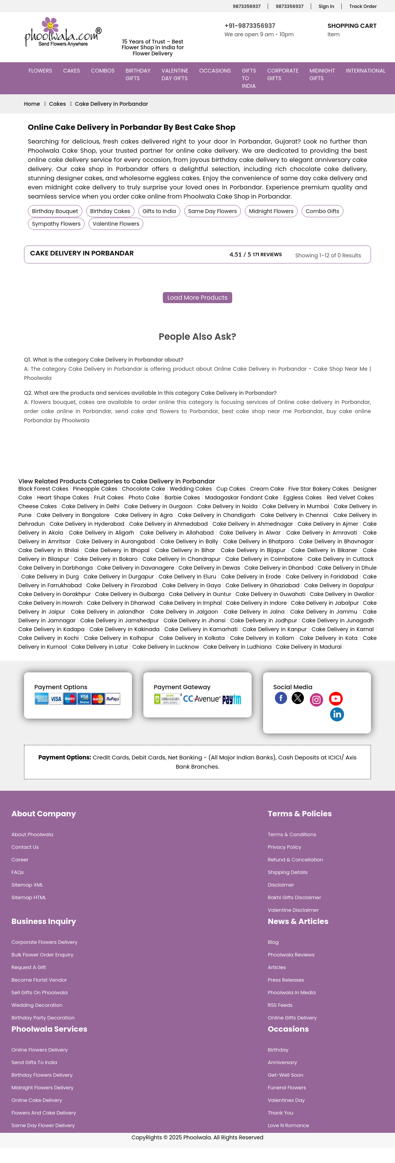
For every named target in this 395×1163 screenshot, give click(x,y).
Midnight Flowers (271, 211)
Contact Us (25, 847)
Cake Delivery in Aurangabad (115, 541)
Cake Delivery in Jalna (254, 611)
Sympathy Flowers (56, 224)
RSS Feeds (280, 1005)
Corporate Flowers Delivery (44, 942)
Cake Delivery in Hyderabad (87, 524)
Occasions (216, 70)
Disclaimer (281, 884)
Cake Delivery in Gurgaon (158, 506)
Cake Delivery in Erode (251, 576)
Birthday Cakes (110, 211)
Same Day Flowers (212, 211)
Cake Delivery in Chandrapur (181, 559)
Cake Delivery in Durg (50, 576)
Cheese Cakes (37, 506)
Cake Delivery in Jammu (323, 611)
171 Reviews (267, 254)
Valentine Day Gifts (175, 74)
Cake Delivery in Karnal (343, 629)
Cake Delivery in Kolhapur (119, 638)
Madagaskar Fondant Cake (241, 497)
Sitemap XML (27, 884)
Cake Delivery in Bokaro (106, 559)
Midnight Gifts (322, 74)
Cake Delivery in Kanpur (274, 629)
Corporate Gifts (283, 74)
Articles (277, 967)
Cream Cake (267, 489)
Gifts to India (250, 78)
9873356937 (246, 6)
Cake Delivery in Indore (256, 603)
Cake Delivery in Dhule (347, 568)
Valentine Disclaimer (293, 910)
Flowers (41, 70)
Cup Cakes (231, 489)
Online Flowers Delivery (39, 1049)
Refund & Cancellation (295, 859)
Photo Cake (143, 497)
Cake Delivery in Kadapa (51, 629)
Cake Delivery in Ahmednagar (252, 524)
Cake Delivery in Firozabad (122, 585)
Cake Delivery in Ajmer (328, 524)
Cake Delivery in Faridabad (322, 576)
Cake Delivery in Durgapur (118, 576)
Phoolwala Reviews (291, 954)
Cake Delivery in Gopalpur (339, 585)
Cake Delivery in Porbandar (111, 104)
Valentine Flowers (116, 224)
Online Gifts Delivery (292, 1017)
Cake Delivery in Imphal (190, 603)
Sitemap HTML (28, 897)
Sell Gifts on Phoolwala (39, 992)
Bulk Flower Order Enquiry (42, 954)
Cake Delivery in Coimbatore (264, 559)
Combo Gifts (322, 211)
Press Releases (286, 980)
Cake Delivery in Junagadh (338, 620)
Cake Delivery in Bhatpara (258, 541)
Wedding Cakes (191, 489)
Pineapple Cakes (95, 489)
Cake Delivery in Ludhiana (237, 647)
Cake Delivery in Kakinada (125, 629)
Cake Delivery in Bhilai (48, 550)
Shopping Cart (352, 25)
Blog (273, 942)
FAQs (17, 872)
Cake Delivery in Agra (144, 515)
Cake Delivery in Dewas (209, 568)
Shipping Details (288, 872)
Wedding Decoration (37, 1005)
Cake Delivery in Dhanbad (278, 568)
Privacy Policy (285, 847)
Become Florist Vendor (39, 980)
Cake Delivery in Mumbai (295, 506)
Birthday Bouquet (55, 211)
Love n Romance (288, 1125)
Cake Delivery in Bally (189, 541)
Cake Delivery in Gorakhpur (54, 594)
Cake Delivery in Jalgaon (184, 611)
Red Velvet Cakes (350, 497)
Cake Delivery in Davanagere (135, 568)
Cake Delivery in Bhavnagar (336, 541)
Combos (104, 70)
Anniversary (282, 1062)
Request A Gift (28, 967)
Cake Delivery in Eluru (187, 576)
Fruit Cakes (109, 497)
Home (32, 104)
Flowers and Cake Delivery (43, 1112)
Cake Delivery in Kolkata (192, 638)
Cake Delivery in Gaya (191, 585)
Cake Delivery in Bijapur (253, 550)
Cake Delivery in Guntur (200, 594)
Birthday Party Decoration (43, 1017)
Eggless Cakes (302, 497)
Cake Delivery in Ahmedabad (168, 524)
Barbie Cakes (182, 497)
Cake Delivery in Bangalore (73, 515)
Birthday (278, 1049)
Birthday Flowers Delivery (42, 1075)
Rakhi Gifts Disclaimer (294, 897)
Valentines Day (286, 1100)
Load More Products (197, 297)
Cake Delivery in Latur (99, 647)
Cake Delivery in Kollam (262, 638)
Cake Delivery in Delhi (90, 506)
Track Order (362, 6)
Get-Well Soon (285, 1075)
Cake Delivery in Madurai (309, 647)
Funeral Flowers (287, 1087)
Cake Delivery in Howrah (50, 603)
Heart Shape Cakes (63, 497)
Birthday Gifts (137, 74)
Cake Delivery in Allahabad (177, 532)
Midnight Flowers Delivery (42, 1087)
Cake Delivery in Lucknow (165, 647)
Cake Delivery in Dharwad (121, 603)
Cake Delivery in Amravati (321, 532)
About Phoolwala (32, 834)
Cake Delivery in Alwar (250, 532)
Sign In (325, 6)
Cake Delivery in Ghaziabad (263, 585)
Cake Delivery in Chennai (294, 515)
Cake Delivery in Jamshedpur (119, 620)
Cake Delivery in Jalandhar (108, 611)
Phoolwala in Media (292, 992)
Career (20, 859)
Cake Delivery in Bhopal (117, 550)
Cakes (72, 70)
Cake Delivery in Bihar (185, 550)
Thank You (281, 1112)
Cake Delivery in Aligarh (101, 532)
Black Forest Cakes (43, 489)
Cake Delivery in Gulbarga (129, 594)
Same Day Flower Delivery (43, 1125)
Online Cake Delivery (36, 1100)
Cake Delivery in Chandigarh (216, 515)
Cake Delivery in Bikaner (324, 550)
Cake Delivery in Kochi (48, 638)
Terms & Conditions (292, 834)
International (366, 70)
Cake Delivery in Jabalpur (325, 603)
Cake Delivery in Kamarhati (201, 629)
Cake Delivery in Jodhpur (263, 620)
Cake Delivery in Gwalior (342, 594)
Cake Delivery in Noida (227, 506)
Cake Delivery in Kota (329, 638)
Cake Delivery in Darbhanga (55, 568)
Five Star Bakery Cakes (319, 489)
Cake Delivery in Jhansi (195, 620)
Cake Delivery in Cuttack (341, 559)
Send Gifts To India (34, 1062)
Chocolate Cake (143, 489)
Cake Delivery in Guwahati (270, 594)
